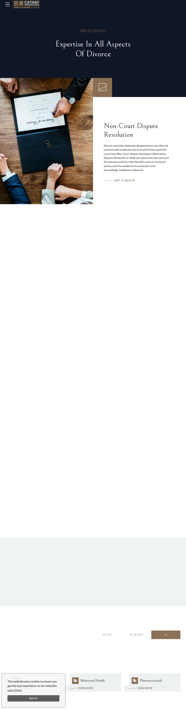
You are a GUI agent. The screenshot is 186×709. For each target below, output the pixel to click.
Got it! (33, 698)
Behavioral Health (92, 680)
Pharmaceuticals (151, 680)
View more (85, 688)
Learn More (14, 690)
